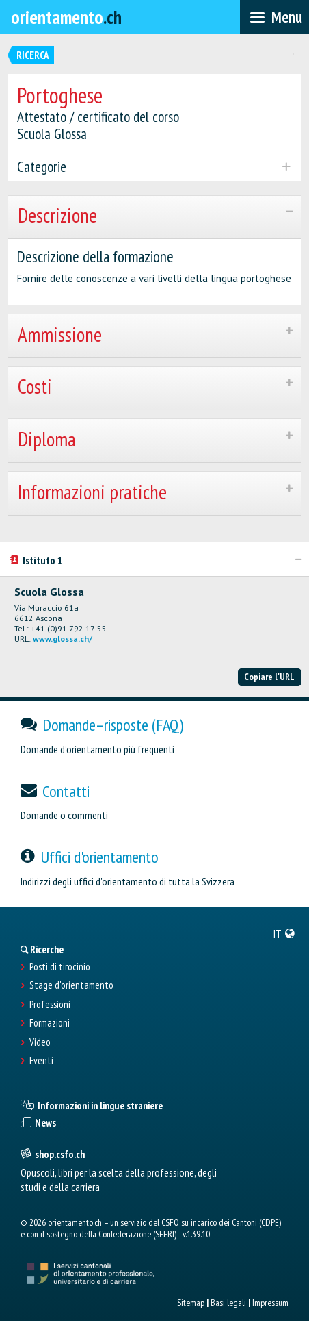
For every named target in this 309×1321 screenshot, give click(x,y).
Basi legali (228, 1302)
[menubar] (274, 17)
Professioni (49, 1004)
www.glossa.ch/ (62, 638)
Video (40, 1042)
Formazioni (49, 1023)
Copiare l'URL (269, 676)
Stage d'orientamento (71, 985)
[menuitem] (284, 933)
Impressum (270, 1302)
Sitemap (190, 1302)
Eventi (41, 1061)
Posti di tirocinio (59, 967)
